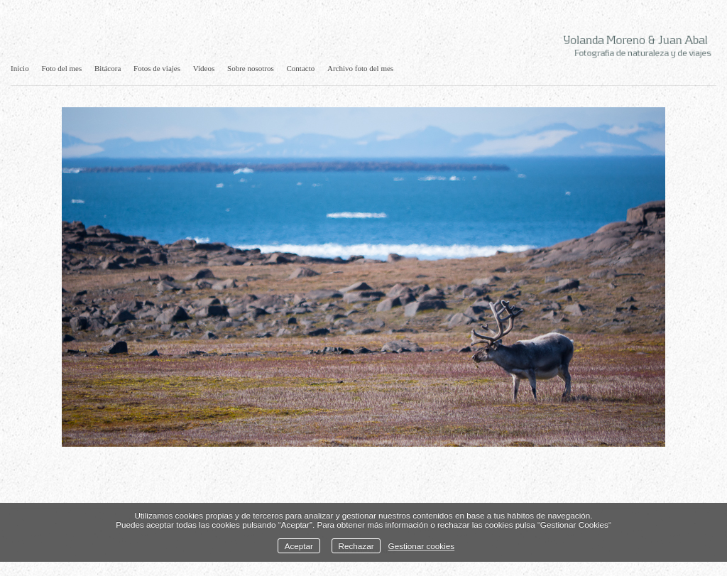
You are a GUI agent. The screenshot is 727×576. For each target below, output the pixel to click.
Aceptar (299, 545)
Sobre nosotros (250, 68)
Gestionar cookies (421, 545)
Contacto (301, 68)
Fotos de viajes (156, 68)
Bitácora (107, 68)
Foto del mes (61, 68)
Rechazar (356, 545)
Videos (204, 68)
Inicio (20, 68)
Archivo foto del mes (360, 68)
